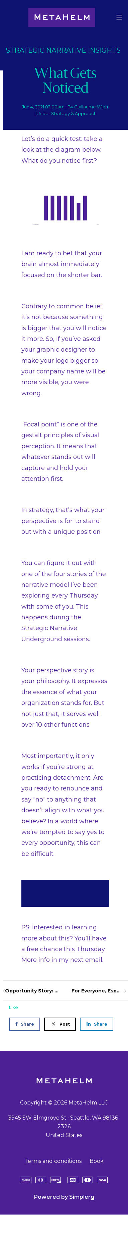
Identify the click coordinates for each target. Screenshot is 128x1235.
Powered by (64, 1197)
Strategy (60, 113)
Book (97, 1161)
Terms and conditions (53, 1161)
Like (13, 1007)
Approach (86, 113)
